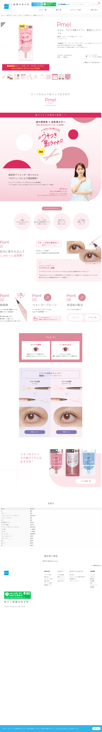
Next (48, 47)
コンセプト (92, 574)
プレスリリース (93, 585)
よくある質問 (60, 574)
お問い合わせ (60, 581)
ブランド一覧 (42, 10)
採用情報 (92, 587)
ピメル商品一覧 (86, 481)
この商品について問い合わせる (91, 62)
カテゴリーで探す (75, 10)
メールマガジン (61, 579)
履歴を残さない (97, 565)
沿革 (91, 583)
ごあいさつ (92, 577)
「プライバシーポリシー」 (62, 728)
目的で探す (94, 10)
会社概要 (92, 581)
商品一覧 (58, 10)
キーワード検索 (48, 583)
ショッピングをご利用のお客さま (77, 577)
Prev (3, 47)
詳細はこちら (35, 432)
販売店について (48, 585)
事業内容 (92, 579)
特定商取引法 (72, 579)
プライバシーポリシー (74, 581)
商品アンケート (61, 577)
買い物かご (72, 574)
